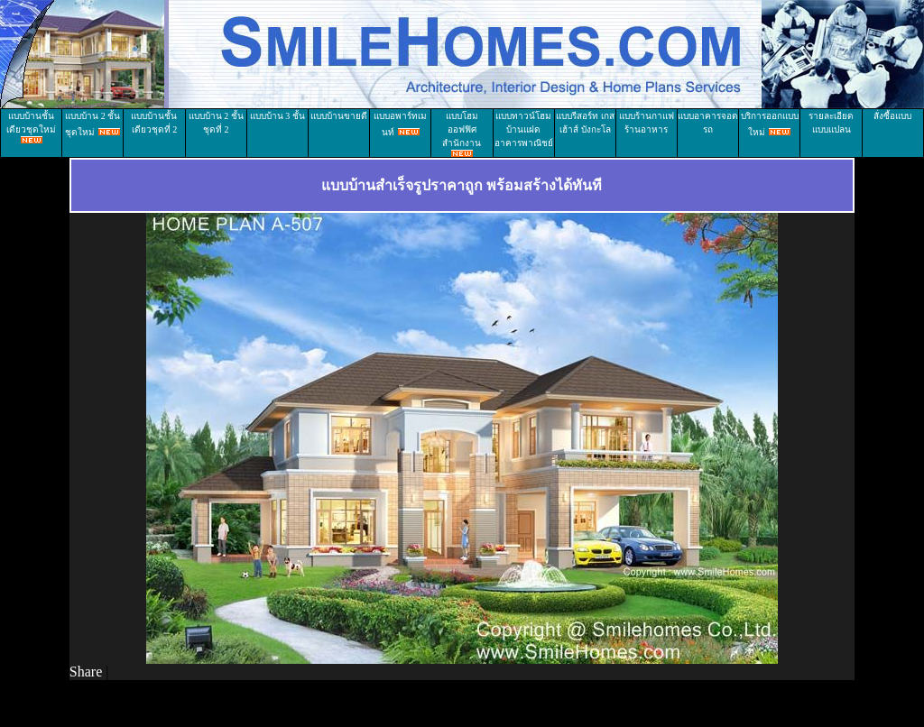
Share (85, 671)
